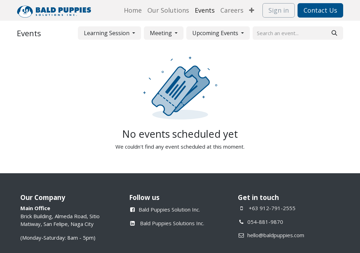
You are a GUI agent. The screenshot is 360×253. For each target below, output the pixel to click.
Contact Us (320, 10)
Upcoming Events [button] (216, 33)
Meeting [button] (161, 33)
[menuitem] (133, 10)
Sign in (278, 10)
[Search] (334, 33)
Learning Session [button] (107, 33)
